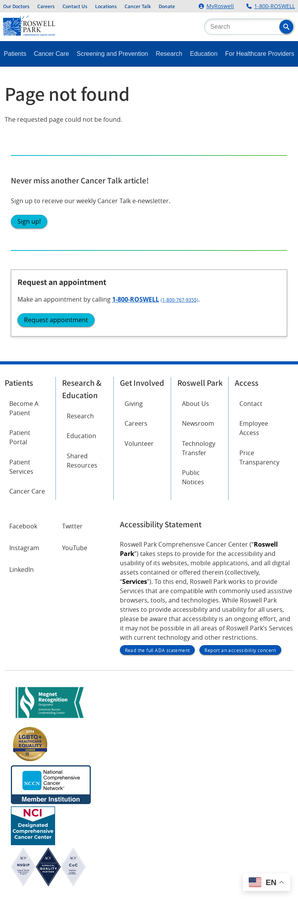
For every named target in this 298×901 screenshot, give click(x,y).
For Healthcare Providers (259, 53)
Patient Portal (19, 437)
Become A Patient (23, 408)
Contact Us (74, 6)
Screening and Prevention (112, 53)
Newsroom (198, 423)
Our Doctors (16, 6)
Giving (134, 403)
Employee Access (253, 428)
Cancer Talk (138, 6)
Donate (167, 6)
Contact (250, 403)
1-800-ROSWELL (274, 6)
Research (169, 53)
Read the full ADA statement (157, 650)
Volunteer (139, 443)
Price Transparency (259, 457)
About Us (195, 403)
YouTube (74, 548)
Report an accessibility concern (240, 650)
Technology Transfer (198, 448)
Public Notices (193, 477)
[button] (286, 27)
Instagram (24, 548)
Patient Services (21, 467)
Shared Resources (82, 460)
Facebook (23, 526)
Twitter (72, 526)
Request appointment (56, 320)
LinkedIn (21, 569)
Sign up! (29, 221)
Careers (46, 6)
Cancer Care (51, 53)
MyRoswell (220, 6)
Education (204, 53)
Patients (15, 53)
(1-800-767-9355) (179, 300)
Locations (106, 6)
